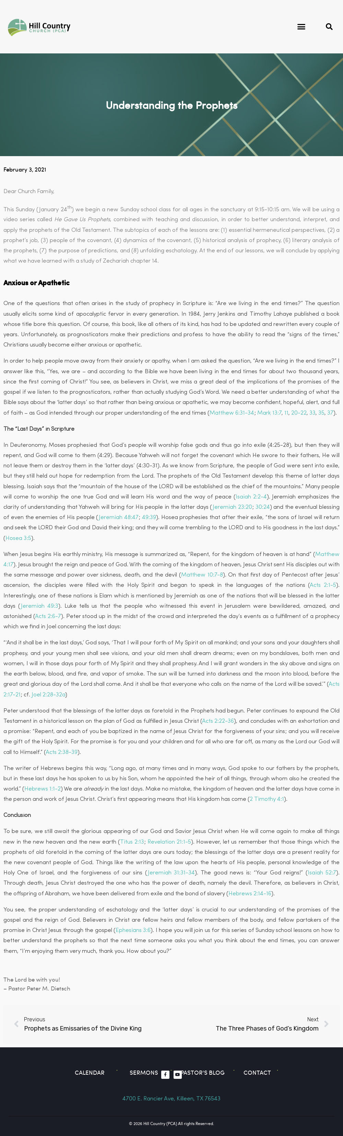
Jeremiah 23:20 (232, 507)
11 (286, 413)
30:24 (263, 507)
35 (321, 413)
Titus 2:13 (132, 842)
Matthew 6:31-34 (232, 413)
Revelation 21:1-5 (169, 842)
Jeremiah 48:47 (119, 517)
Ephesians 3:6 (133, 930)
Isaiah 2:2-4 (251, 497)
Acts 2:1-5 (323, 585)
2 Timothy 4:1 (267, 799)
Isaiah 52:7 (322, 873)
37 (330, 413)
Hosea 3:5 (18, 538)
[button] (301, 26)
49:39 (149, 517)
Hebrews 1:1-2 (42, 789)
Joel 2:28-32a (48, 695)
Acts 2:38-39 (62, 752)
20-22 (299, 413)
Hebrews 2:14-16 (249, 894)
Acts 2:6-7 (48, 616)
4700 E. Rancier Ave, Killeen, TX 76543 (171, 1099)
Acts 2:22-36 (218, 721)
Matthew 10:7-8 (202, 575)
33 (312, 413)
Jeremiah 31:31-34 (171, 873)
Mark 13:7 (269, 413)
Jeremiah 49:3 (39, 606)
